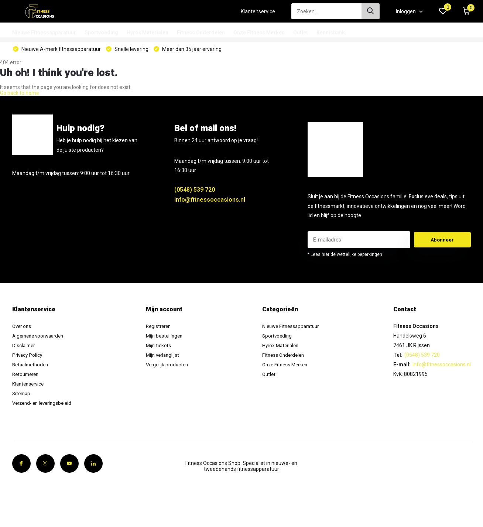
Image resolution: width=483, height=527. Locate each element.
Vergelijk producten (169, 367)
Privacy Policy (28, 358)
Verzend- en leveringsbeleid (44, 406)
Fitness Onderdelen (201, 32)
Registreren (160, 329)
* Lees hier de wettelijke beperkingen (345, 257)
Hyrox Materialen (147, 32)
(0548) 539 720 (194, 192)
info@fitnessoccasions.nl (209, 202)
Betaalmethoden (32, 367)
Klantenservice (258, 11)
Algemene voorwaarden (40, 339)
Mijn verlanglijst (165, 358)
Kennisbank (330, 32)
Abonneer (442, 243)
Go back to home (19, 96)
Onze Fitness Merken (259, 32)
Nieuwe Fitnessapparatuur (44, 32)
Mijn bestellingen (166, 339)
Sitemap (22, 396)
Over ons (22, 329)
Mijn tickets (160, 348)
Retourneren (27, 377)
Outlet (300, 32)
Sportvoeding (101, 32)
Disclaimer (24, 348)
